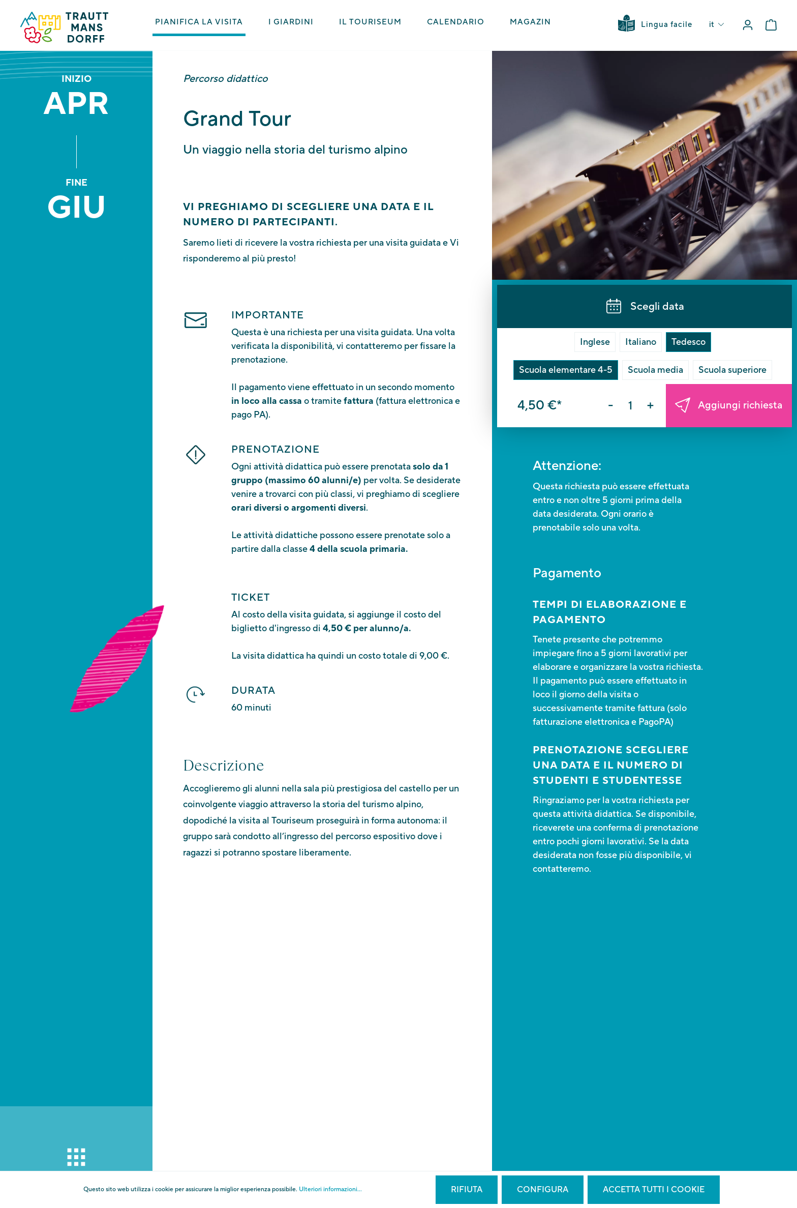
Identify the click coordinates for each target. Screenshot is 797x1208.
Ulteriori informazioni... (330, 1189)
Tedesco (688, 342)
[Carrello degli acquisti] (771, 25)
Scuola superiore (732, 370)
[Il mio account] (747, 25)
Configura (542, 1190)
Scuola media (655, 370)
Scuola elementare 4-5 (565, 370)
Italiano (640, 342)
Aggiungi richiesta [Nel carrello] (728, 406)
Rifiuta (466, 1190)
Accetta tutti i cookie (653, 1190)
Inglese (595, 342)
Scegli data (645, 306)
